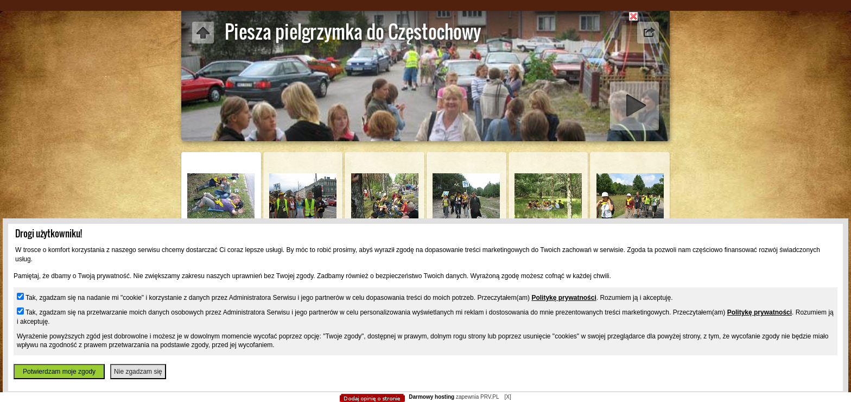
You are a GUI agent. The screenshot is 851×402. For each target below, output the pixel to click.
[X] (507, 397)
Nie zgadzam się (138, 371)
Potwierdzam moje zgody (59, 371)
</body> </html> (425, 65)
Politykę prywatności (563, 298)
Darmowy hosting (431, 397)
